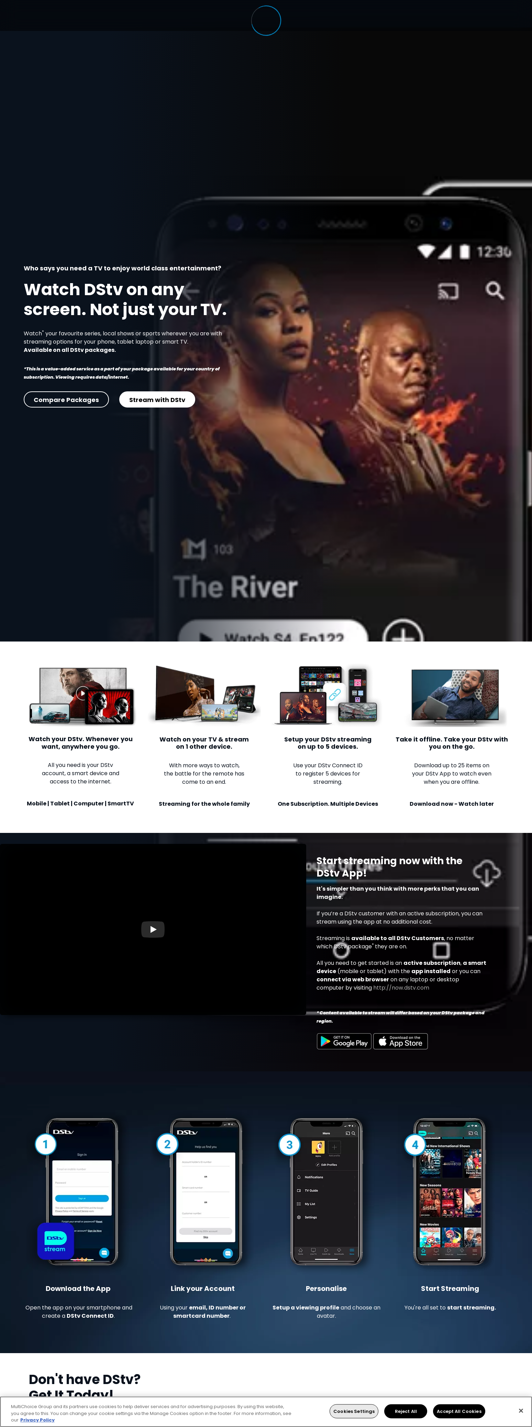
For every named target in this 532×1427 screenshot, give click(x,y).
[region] (266, 1411)
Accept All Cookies (459, 1411)
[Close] (521, 1410)
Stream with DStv (158, 399)
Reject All (406, 1411)
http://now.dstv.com (401, 988)
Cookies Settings (354, 1411)
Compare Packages (66, 399)
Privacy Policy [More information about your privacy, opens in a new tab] (37, 1420)
